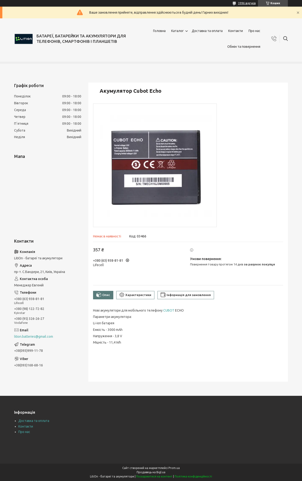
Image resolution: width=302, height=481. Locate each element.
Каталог (177, 31)
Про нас (254, 31)
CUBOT (168, 310)
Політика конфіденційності (193, 476)
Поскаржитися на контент (154, 476)
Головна (159, 31)
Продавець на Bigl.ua (151, 472)
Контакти (235, 31)
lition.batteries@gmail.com (33, 336)
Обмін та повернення (243, 46)
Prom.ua (174, 467)
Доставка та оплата (207, 31)
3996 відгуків (247, 3)
